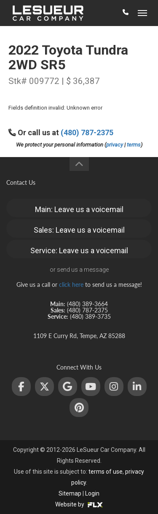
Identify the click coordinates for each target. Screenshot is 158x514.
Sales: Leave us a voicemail (79, 230)
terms (134, 145)
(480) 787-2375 (87, 132)
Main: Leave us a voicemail (79, 209)
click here (71, 284)
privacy (114, 145)
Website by (79, 504)
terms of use (105, 471)
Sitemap (70, 493)
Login (92, 493)
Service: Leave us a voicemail (79, 250)
